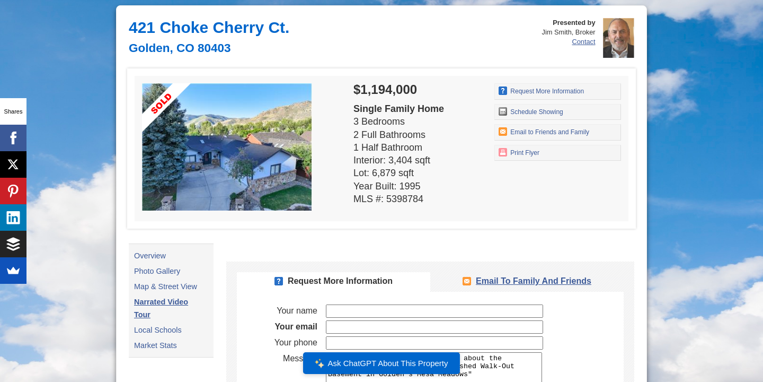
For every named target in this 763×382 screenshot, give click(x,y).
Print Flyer (519, 152)
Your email (295, 326)
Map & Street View (165, 286)
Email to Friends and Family (544, 131)
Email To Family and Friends (533, 280)
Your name (297, 310)
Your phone (295, 342)
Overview (150, 255)
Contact (583, 42)
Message (300, 358)
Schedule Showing (531, 111)
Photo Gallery (157, 271)
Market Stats (155, 345)
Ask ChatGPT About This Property (381, 363)
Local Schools (158, 330)
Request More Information (541, 90)
